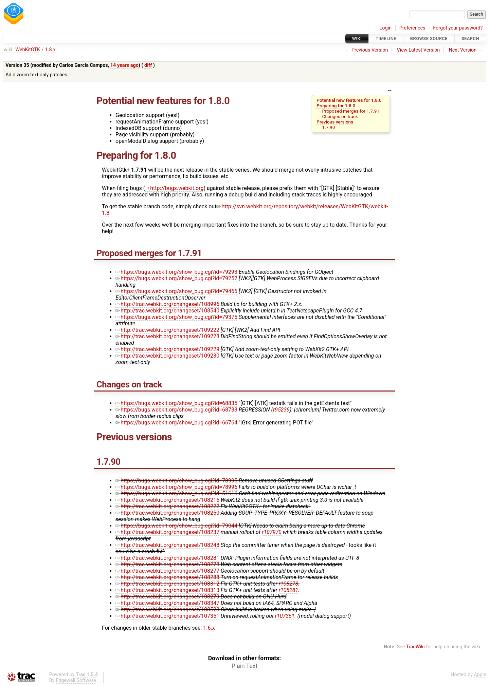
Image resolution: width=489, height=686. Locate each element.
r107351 (285, 616)
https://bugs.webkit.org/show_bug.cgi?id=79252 (176, 278)
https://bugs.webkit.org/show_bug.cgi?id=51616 (176, 493)
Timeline (386, 38)
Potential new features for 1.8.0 (348, 100)
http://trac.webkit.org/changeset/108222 (167, 506)
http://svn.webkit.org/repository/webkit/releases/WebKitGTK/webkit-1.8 (245, 209)
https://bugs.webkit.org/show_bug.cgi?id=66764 (176, 422)
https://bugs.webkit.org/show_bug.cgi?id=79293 (176, 272)
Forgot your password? (458, 28)
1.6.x (209, 628)
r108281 (288, 590)
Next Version (462, 50)
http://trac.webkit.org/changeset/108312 (167, 583)
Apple (480, 675)
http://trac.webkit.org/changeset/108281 (167, 558)
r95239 (281, 409)
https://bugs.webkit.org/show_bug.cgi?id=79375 (176, 317)
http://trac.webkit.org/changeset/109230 (167, 355)
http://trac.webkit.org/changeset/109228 (167, 336)
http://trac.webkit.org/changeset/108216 (167, 500)
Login (386, 28)
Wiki (357, 38)
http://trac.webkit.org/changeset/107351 (167, 616)
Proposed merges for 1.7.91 (350, 111)
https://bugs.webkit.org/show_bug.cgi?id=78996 (176, 487)
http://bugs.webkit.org (174, 188)
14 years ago (124, 65)
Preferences (412, 28)
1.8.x (50, 50)
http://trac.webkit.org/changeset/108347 (167, 603)
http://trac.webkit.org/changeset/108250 (167, 513)
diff (148, 65)
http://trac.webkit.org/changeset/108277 (167, 571)
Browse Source (429, 38)
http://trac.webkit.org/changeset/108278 (167, 564)
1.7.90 (328, 127)
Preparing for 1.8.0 (335, 105)
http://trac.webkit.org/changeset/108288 (167, 577)
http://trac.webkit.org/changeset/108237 (167, 532)
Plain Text (244, 666)
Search (470, 38)
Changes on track (340, 116)
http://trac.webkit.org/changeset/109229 (167, 349)
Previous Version (369, 50)
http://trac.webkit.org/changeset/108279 (167, 596)
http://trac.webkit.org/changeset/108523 (167, 609)
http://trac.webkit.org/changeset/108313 (167, 590)
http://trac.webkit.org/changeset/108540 (167, 310)
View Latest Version (418, 50)
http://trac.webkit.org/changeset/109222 (167, 330)
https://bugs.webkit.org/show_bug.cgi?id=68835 (176, 403)
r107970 (272, 532)
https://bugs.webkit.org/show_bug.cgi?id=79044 (176, 525)
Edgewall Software (76, 680)
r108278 (288, 583)
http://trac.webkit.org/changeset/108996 (167, 304)
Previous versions (334, 122)
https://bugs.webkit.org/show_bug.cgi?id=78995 (176, 480)
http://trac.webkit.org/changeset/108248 (167, 545)
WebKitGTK (27, 50)
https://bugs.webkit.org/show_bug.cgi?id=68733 (176, 409)
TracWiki (415, 647)
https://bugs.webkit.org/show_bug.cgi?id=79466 (176, 291)
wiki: (9, 50)
